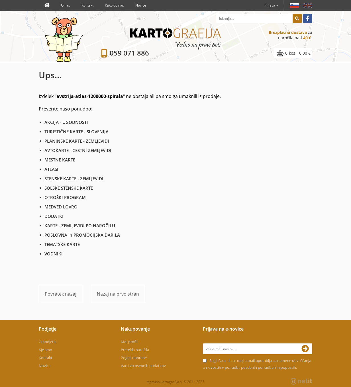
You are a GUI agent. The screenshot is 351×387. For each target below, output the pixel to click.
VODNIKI (53, 254)
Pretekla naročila (135, 349)
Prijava (271, 5)
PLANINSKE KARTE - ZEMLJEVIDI (76, 141)
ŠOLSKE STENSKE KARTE (68, 188)
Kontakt (87, 5)
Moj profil (129, 341)
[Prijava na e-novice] (306, 348)
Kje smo (45, 349)
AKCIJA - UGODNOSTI (66, 122)
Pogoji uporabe (134, 357)
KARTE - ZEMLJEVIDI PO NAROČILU (79, 225)
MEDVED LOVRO (60, 207)
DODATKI (54, 216)
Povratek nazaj (60, 294)
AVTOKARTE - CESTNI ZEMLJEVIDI (77, 150)
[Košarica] (293, 53)
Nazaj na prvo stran (118, 294)
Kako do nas (114, 5)
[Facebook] (307, 18)
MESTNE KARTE (59, 160)
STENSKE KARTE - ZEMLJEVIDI (73, 178)
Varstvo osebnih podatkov (143, 365)
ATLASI (51, 169)
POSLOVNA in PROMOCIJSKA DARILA (82, 235)
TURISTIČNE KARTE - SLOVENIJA (76, 131)
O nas (65, 5)
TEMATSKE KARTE (62, 244)
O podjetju (48, 341)
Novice (140, 5)
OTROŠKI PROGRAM (65, 197)
